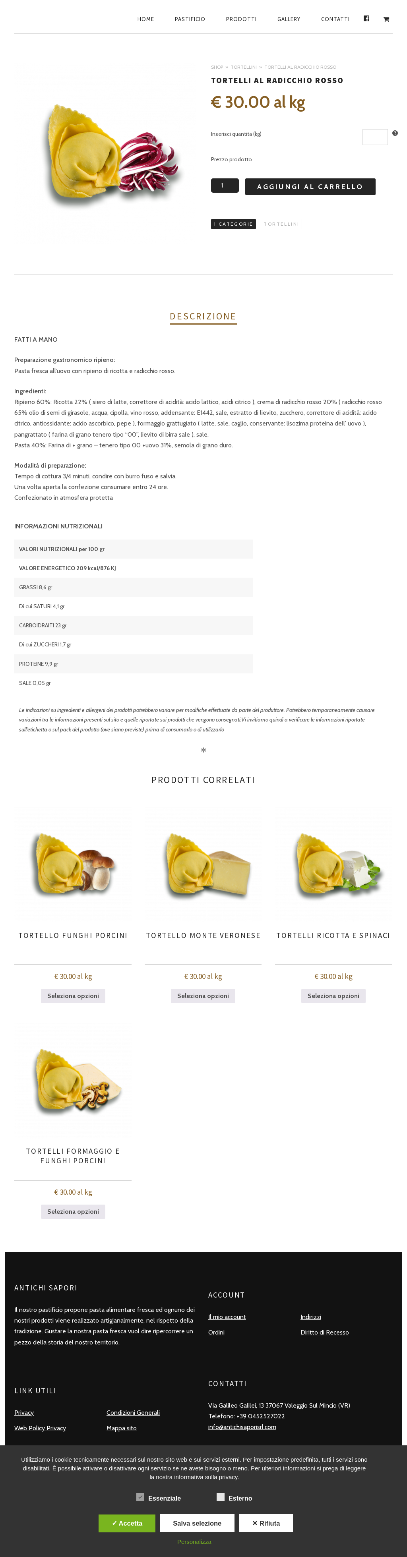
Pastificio (190, 19)
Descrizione (203, 316)
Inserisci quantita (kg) (236, 133)
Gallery (288, 19)
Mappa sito (122, 1428)
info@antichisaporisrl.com (242, 1427)
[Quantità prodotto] (225, 185)
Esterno (234, 1497)
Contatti (335, 19)
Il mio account (227, 1317)
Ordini (216, 1332)
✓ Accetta (127, 1523)
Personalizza (194, 1541)
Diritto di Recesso (324, 1332)
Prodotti (241, 19)
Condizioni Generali (133, 1412)
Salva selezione (197, 1523)
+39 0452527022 (260, 1416)
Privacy (24, 1412)
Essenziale (158, 1497)
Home (146, 19)
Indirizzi (310, 1317)
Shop (217, 67)
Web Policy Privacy (40, 1428)
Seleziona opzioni (73, 996)
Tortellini (244, 67)
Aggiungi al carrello (310, 186)
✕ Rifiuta (266, 1523)
